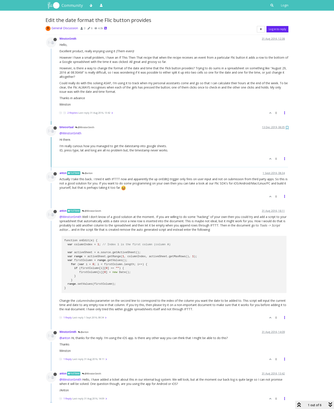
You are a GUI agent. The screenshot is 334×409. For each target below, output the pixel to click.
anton (62, 173)
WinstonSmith (67, 38)
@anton (87, 173)
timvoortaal (66, 127)
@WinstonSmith (84, 127)
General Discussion (65, 28)
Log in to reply (277, 29)
